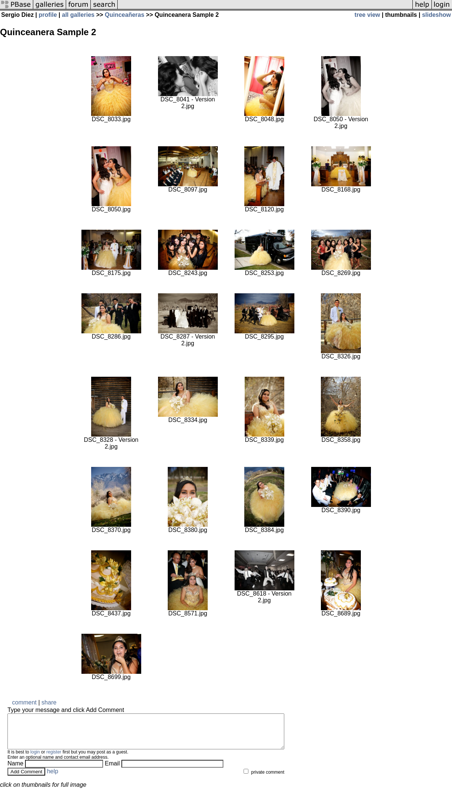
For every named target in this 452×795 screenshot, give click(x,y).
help (52, 778)
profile (48, 15)
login (35, 758)
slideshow (436, 15)
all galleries (78, 15)
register (53, 758)
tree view (367, 15)
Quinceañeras (125, 15)
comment (24, 702)
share (48, 702)
